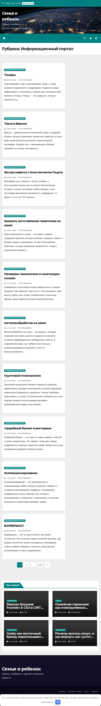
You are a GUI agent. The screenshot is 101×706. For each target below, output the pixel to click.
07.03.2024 (12, 283)
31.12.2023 (11, 381)
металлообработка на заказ (25, 323)
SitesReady (25, 80)
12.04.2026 (13, 612)
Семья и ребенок (21, 669)
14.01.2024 (12, 328)
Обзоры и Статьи (75, 691)
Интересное (11, 601)
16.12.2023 (11, 531)
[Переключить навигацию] (96, 38)
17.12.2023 (11, 478)
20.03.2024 (12, 80)
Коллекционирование (20, 473)
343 (40, 564)
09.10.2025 (62, 642)
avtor (23, 612)
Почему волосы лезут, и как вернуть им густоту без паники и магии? (74, 637)
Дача (87, 691)
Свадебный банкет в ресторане (27, 428)
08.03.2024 (12, 230)
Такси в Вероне (15, 123)
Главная (62, 691)
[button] (85, 38)
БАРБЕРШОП (14, 526)
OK (58, 702)
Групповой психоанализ (22, 375)
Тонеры (10, 75)
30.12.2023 (12, 433)
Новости (94, 691)
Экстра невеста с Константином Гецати (33, 172)
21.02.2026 (13, 642)
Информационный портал (15, 69)
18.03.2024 (12, 177)
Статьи (58, 601)
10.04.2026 (62, 612)
